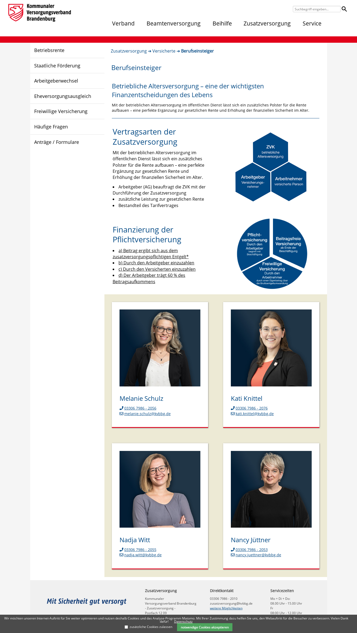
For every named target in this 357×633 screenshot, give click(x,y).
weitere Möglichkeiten (226, 608)
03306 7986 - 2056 (138, 408)
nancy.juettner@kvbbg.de (256, 554)
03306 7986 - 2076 (249, 408)
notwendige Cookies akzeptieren (205, 627)
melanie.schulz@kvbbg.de (145, 413)
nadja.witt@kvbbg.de (141, 554)
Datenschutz (183, 621)
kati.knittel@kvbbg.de (252, 413)
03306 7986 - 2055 (138, 549)
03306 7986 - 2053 (249, 549)
